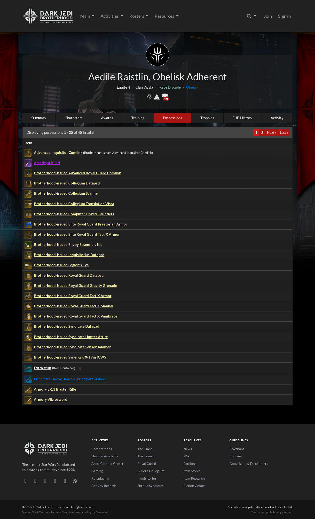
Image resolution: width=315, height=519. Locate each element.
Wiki (186, 456)
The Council (146, 456)
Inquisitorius (147, 478)
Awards (107, 118)
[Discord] (25, 480)
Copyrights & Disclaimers (248, 463)
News (187, 449)
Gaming (97, 471)
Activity (277, 118)
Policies (235, 456)
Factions (189, 463)
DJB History (242, 118)
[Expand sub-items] (80, 368)
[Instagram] (55, 480)
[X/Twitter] (65, 480)
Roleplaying (100, 478)
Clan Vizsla (144, 87)
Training (137, 118)
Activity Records (103, 486)
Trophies (207, 118)
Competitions (101, 449)
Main (85, 16)
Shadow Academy (104, 456)
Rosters (137, 16)
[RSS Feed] (75, 480)
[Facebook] (45, 480)
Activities (110, 16)
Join (268, 16)
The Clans (144, 449)
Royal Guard (146, 463)
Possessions (172, 118)
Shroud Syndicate (150, 486)
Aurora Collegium (151, 471)
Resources (165, 16)
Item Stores (191, 471)
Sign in (284, 16)
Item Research (194, 478)
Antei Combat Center (107, 463)
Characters (74, 118)
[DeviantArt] (35, 480)
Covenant (236, 449)
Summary (38, 118)
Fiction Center (194, 486)
